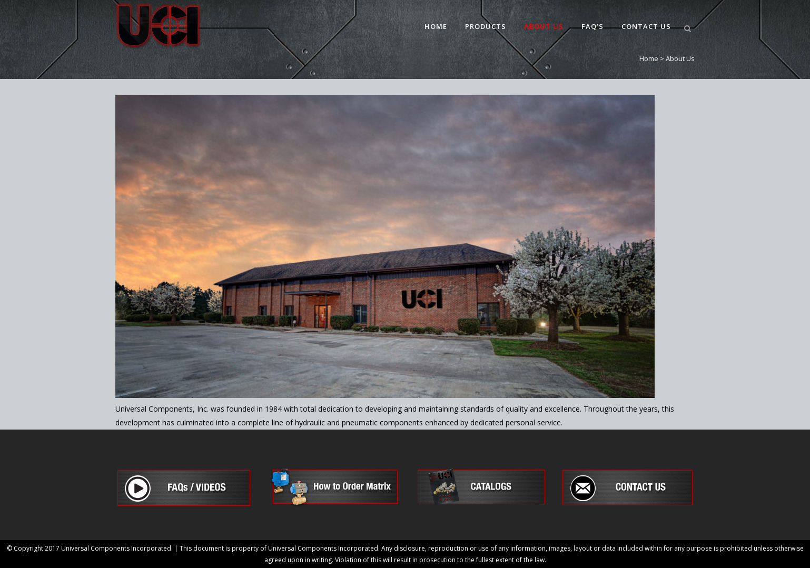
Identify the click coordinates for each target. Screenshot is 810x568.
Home (648, 58)
